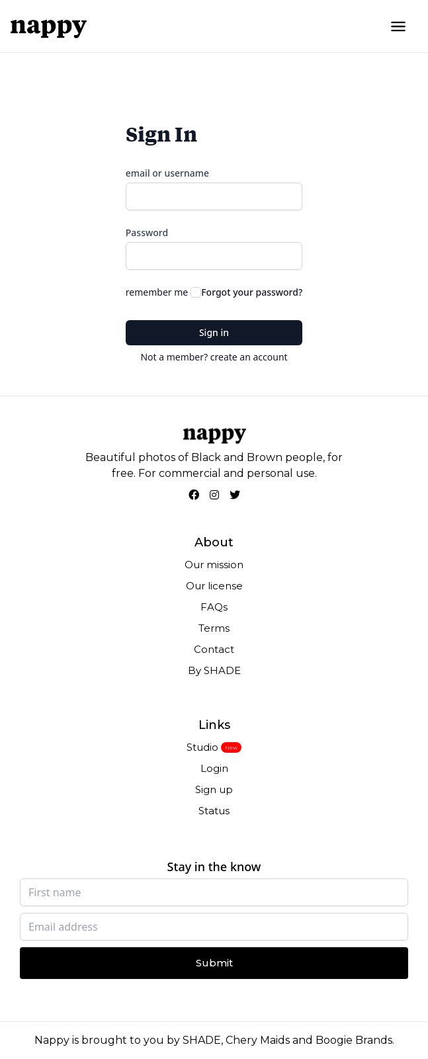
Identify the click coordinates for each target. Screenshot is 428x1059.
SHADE (202, 1040)
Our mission (214, 564)
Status (214, 810)
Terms (214, 628)
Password (147, 232)
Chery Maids (258, 1040)
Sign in (214, 332)
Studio (202, 747)
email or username (167, 173)
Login (214, 768)
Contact (214, 649)
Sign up (214, 789)
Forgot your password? (251, 292)
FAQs (214, 607)
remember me (157, 292)
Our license (214, 585)
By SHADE (214, 670)
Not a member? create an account (213, 357)
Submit (214, 962)
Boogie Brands (354, 1040)
